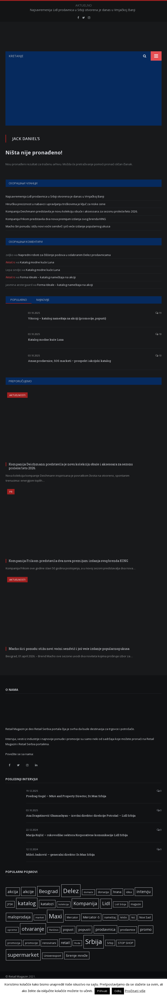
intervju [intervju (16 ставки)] (144, 902)
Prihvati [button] (102, 991)
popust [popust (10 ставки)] (68, 940)
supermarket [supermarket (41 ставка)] (23, 965)
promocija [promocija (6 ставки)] (13, 953)
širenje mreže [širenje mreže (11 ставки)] (77, 966)
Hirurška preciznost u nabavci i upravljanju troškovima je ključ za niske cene (55, 215)
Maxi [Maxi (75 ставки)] (55, 927)
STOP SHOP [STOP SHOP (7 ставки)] (125, 954)
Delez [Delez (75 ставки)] (71, 901)
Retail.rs (10, 273)
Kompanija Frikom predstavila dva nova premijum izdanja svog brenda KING (56, 230)
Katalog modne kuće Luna (37, 273)
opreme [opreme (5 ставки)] (12, 940)
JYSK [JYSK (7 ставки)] (10, 915)
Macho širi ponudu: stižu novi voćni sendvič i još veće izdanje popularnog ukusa (58, 237)
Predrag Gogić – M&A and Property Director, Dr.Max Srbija (66, 807)
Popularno (18, 310)
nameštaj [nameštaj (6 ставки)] (110, 928)
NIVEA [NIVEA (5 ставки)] (123, 928)
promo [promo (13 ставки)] (146, 940)
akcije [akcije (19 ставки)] (28, 902)
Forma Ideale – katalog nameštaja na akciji (48, 288)
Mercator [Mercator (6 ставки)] (72, 928)
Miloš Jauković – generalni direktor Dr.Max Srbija (60, 865)
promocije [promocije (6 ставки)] (31, 953)
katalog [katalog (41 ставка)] (27, 914)
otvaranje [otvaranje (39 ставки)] (33, 939)
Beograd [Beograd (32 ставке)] (48, 902)
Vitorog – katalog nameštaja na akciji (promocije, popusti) (67, 329)
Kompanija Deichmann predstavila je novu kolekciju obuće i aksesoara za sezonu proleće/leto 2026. (72, 222)
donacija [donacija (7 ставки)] (103, 903)
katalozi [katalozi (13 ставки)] (47, 914)
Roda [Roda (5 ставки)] (77, 953)
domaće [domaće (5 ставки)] (88, 903)
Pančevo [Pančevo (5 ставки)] (53, 940)
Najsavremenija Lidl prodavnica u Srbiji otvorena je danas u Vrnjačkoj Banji (82, 10)
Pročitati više (135, 991)
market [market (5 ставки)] (39, 928)
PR (10, 502)
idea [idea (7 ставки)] (129, 903)
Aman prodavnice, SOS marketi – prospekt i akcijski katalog (69, 372)
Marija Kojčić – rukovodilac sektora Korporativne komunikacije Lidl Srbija (77, 846)
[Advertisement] (83, 104)
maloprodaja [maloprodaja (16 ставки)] (19, 927)
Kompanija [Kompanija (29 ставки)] (85, 914)
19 (158, 323)
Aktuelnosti (17, 406)
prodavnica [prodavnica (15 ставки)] (105, 940)
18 (158, 344)
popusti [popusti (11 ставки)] (84, 940)
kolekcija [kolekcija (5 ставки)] (63, 915)
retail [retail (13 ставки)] (65, 953)
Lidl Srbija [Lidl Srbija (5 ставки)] (120, 915)
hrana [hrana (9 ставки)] (117, 903)
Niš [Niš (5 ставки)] (133, 928)
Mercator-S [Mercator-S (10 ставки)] (91, 928)
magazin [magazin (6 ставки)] (136, 915)
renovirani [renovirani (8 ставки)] (49, 954)
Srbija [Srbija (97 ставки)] (93, 952)
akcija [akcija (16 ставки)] (13, 902)
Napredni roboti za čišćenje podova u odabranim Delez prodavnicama (64, 266)
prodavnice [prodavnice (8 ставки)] (127, 940)
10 (158, 366)
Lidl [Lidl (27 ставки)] (106, 914)
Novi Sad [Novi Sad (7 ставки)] (145, 928)
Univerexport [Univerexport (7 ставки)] (52, 966)
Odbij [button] (117, 991)
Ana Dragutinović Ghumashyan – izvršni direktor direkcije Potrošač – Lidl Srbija (80, 826)
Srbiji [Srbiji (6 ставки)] (110, 953)
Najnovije (42, 310)
